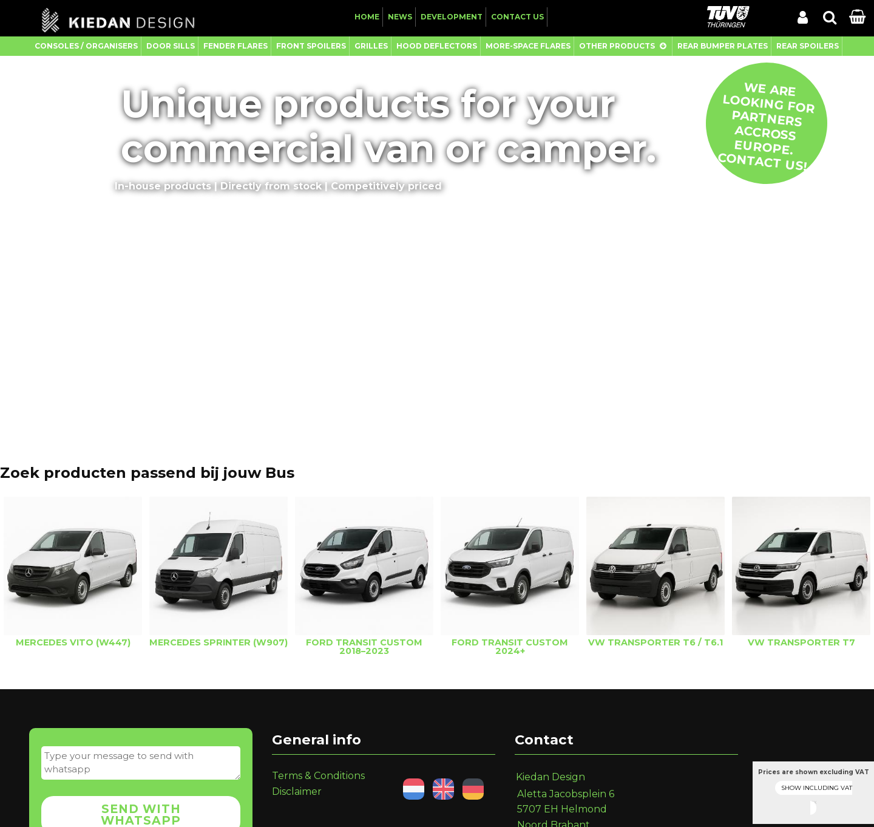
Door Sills (170, 45)
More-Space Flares (528, 45)
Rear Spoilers (807, 45)
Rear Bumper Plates (722, 45)
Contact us (517, 16)
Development (452, 16)
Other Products (617, 45)
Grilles (371, 45)
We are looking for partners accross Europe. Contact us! (766, 127)
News (400, 16)
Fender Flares (235, 45)
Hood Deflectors (436, 45)
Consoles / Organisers (86, 45)
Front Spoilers (311, 45)
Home (366, 16)
